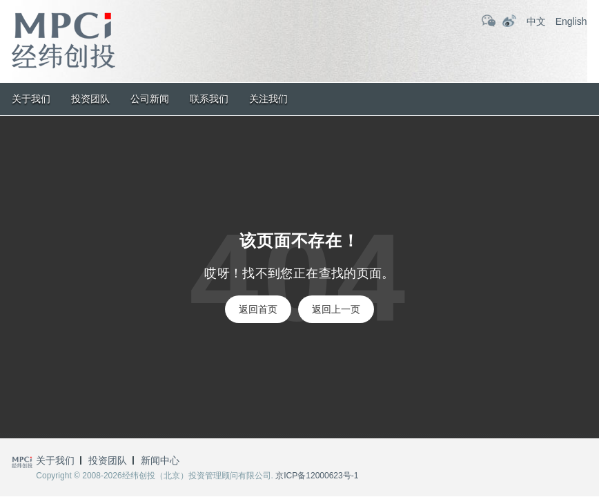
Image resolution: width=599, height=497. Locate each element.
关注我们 (268, 98)
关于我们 (31, 98)
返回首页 (258, 309)
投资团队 (90, 98)
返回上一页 (336, 309)
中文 (536, 21)
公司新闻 (149, 98)
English (571, 21)
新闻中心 (160, 460)
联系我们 (209, 98)
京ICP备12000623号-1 (316, 475)
